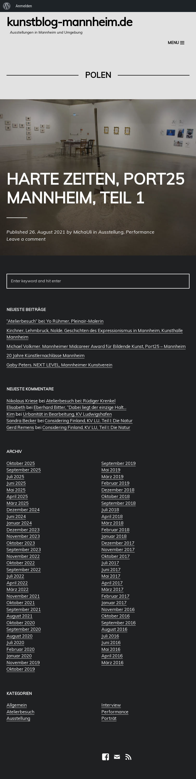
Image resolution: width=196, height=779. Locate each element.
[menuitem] (7, 6)
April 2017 (112, 582)
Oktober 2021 (20, 602)
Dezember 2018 (117, 490)
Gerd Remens (20, 427)
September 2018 (118, 503)
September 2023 (23, 549)
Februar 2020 (20, 649)
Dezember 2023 (23, 529)
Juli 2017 (110, 562)
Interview (111, 705)
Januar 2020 (19, 655)
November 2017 (118, 549)
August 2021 (19, 616)
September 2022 (23, 569)
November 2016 (118, 609)
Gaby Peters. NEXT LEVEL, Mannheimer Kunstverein (59, 364)
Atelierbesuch (20, 711)
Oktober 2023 (20, 543)
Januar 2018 (114, 536)
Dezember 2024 (23, 509)
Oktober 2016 (115, 616)
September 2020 (23, 629)
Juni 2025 (16, 483)
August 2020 (19, 636)
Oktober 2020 (20, 622)
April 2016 (112, 655)
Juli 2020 (15, 642)
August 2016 (114, 629)
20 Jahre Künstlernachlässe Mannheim (45, 355)
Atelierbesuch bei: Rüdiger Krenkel (80, 400)
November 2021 (23, 596)
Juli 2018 (110, 509)
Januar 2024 (19, 523)
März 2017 (112, 589)
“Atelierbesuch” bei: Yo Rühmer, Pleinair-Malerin (54, 321)
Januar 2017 (114, 602)
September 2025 (23, 469)
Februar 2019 (115, 483)
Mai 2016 (110, 649)
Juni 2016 (111, 642)
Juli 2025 (15, 476)
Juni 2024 (16, 516)
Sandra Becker (21, 420)
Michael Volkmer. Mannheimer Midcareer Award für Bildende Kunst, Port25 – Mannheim (96, 346)
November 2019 (23, 662)
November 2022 (23, 556)
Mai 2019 (110, 469)
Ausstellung (18, 718)
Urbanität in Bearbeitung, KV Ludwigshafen (67, 414)
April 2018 (112, 516)
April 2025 (17, 496)
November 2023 (23, 536)
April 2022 (17, 582)
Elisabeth (15, 407)
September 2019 (118, 463)
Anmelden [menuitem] (24, 6)
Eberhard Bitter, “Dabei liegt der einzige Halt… (80, 407)
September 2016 (118, 622)
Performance (114, 711)
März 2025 (17, 503)
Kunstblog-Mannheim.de (69, 21)
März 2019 (112, 476)
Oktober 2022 (20, 562)
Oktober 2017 (115, 556)
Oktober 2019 (20, 669)
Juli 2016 (110, 636)
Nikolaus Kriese (22, 400)
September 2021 (23, 609)
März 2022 (17, 589)
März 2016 (112, 662)
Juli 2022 (15, 576)
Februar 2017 (115, 596)
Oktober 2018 (115, 496)
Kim (10, 414)
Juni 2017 (111, 569)
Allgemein (16, 705)
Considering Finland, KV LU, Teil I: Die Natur (89, 420)
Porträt (108, 718)
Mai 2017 (110, 576)
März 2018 (112, 523)
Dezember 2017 (117, 543)
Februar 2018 (115, 529)
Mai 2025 (15, 490)
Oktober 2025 (20, 463)
